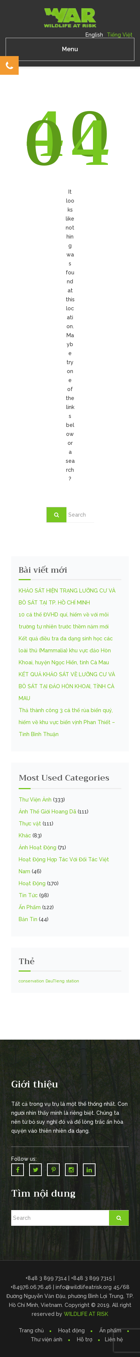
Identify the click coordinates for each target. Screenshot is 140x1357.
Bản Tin (28, 919)
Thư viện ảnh (46, 1339)
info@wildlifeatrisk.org (84, 1287)
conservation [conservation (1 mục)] (31, 981)
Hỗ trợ (84, 1339)
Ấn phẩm (110, 1330)
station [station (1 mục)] (72, 981)
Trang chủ (31, 1330)
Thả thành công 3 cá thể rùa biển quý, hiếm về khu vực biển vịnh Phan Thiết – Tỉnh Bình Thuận (67, 722)
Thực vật (30, 824)
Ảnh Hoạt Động (37, 847)
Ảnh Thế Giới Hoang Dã (47, 812)
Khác (25, 835)
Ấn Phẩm (30, 907)
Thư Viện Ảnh (35, 800)
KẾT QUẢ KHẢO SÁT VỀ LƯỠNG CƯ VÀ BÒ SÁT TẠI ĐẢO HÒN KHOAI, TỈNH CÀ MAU (67, 686)
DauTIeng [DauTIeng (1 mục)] (55, 981)
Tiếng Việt (120, 35)
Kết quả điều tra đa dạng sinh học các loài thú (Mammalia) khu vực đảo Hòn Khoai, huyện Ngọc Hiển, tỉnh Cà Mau (66, 650)
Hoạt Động (32, 883)
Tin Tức (28, 895)
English (94, 35)
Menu (70, 49)
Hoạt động (71, 1330)
